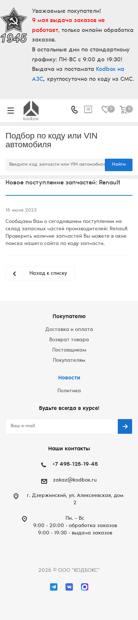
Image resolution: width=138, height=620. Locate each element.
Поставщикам (69, 350)
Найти (118, 164)
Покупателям (69, 360)
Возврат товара (69, 340)
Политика (69, 391)
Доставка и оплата (69, 329)
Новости (69, 378)
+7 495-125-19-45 (75, 464)
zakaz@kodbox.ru (75, 480)
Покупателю (69, 317)
